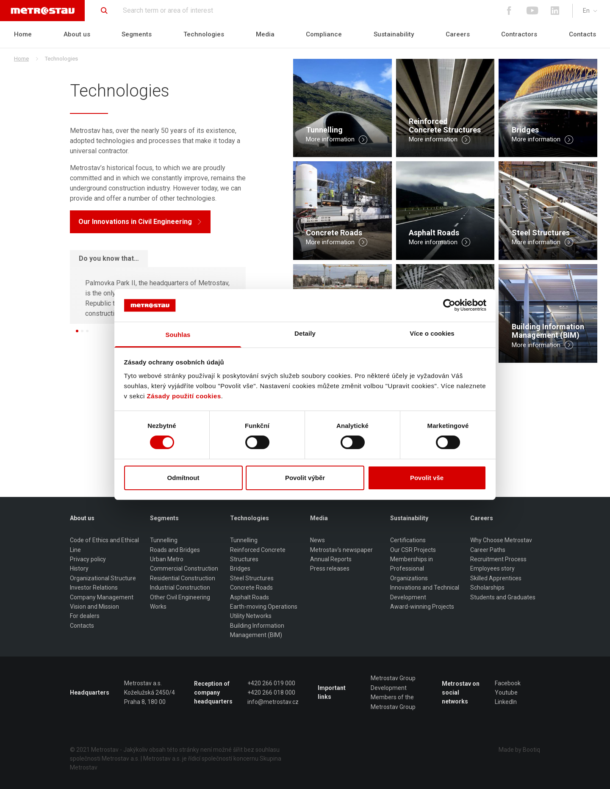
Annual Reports (331, 559)
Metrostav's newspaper (341, 549)
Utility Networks (251, 615)
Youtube (506, 692)
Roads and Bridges (175, 549)
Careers (458, 34)
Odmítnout (183, 477)
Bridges (240, 568)
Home (23, 34)
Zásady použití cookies (184, 396)
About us (77, 34)
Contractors (519, 34)
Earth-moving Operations (263, 606)
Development (389, 687)
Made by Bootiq (519, 749)
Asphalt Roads (249, 597)
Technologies (203, 34)
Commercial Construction (184, 568)
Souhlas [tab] (177, 334)
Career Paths (487, 549)
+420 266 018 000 (271, 692)
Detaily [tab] (305, 333)
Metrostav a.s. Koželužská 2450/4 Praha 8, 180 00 (149, 693)
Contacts (582, 34)
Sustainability (394, 34)
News (317, 540)
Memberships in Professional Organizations (411, 569)
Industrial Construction (180, 587)
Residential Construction (182, 578)
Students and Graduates (502, 597)
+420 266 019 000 (271, 683)
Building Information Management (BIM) (257, 630)
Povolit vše (427, 477)
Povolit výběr (305, 477)
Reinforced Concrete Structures (258, 554)
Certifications (408, 540)
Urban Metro (166, 559)
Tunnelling (163, 540)
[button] (77, 331)
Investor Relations (94, 587)
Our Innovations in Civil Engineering (140, 222)
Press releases (329, 568)
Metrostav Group (393, 678)
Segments (137, 34)
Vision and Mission (94, 606)
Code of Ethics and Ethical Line (104, 545)
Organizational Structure (103, 578)
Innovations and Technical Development (424, 592)
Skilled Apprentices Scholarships (495, 583)
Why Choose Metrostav (501, 540)
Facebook (508, 683)
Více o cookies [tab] (432, 333)
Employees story (492, 568)
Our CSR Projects (413, 549)
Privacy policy (88, 559)
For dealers (85, 615)
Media (265, 34)
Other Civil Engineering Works (180, 602)
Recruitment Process (498, 559)
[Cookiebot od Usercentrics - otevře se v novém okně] (449, 305)
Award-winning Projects (422, 606)
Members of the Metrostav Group (393, 702)
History (79, 568)
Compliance (324, 34)
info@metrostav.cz (273, 701)
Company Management (101, 597)
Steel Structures (252, 578)
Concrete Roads (251, 587)
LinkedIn (506, 701)
